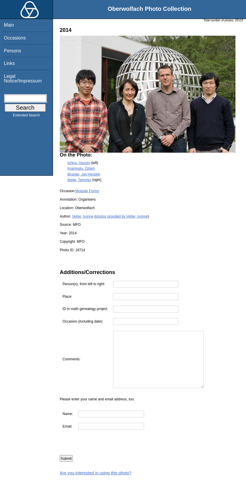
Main (9, 25)
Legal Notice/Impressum (23, 78)
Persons (12, 50)
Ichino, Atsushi (78, 163)
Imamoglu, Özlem (81, 168)
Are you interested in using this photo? (95, 473)
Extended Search (26, 116)
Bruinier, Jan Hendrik (83, 174)
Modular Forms (87, 191)
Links (9, 63)
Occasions (15, 37)
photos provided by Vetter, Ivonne (122, 216)
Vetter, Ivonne (82, 216)
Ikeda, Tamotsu (79, 180)
